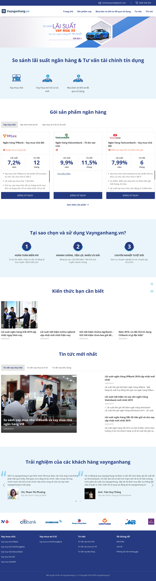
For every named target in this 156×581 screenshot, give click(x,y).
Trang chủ (68, 11)
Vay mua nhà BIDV (8, 562)
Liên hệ (119, 546)
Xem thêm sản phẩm (78, 204)
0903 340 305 (143, 2)
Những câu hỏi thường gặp (127, 551)
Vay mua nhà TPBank (9, 541)
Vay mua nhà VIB (8, 557)
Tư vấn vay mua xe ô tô (37, 367)
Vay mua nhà (9, 124)
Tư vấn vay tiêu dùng (61, 367)
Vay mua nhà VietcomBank (12, 552)
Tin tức (149, 11)
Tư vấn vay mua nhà (12, 367)
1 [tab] (76, 501)
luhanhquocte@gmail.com (112, 2)
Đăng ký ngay (25, 195)
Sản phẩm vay (84, 11)
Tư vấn (138, 11)
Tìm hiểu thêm (64, 173)
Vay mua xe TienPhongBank (51, 541)
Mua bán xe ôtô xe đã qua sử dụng (113, 11)
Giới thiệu (120, 541)
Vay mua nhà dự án (29, 124)
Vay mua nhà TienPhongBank (13, 546)
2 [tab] (80, 501)
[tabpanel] (39, 485)
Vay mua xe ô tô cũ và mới (54, 124)
